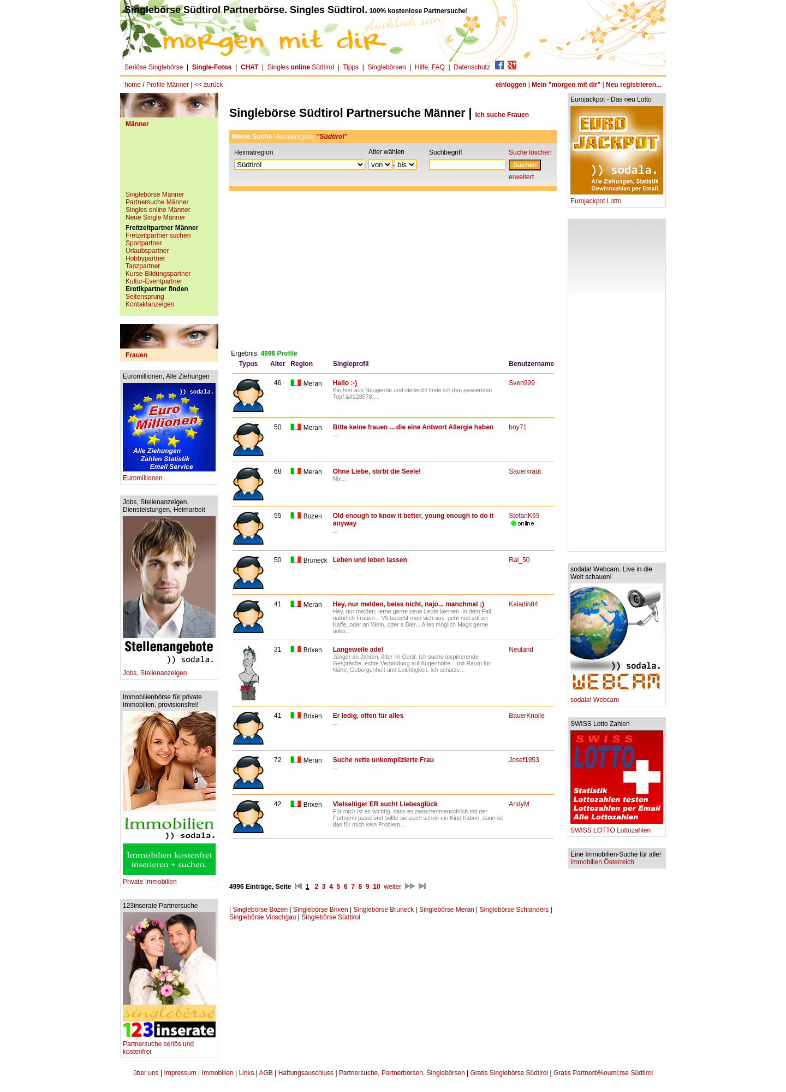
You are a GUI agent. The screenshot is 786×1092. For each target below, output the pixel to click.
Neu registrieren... (634, 84)
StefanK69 (524, 516)
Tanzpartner (143, 266)
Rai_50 (519, 560)
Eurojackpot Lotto (616, 198)
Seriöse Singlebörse (153, 67)
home (132, 84)
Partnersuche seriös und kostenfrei (169, 1044)
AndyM (519, 804)
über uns (146, 1073)
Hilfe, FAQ (430, 67)
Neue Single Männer (155, 217)
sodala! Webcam (616, 697)
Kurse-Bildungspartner (158, 274)
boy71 (518, 427)
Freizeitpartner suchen (158, 235)
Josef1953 (524, 760)
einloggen (511, 84)
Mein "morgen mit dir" (566, 84)
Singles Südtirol (300, 67)
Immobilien (218, 1073)
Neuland (521, 649)
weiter (392, 886)
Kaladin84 (523, 604)
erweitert (521, 177)
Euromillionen (169, 475)
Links (246, 1073)
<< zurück (208, 84)
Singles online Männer (158, 210)
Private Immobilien (169, 879)
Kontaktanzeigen (150, 304)
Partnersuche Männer (157, 202)
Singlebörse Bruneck (384, 909)
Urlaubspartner (147, 251)
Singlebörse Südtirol (330, 917)
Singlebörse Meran (446, 909)
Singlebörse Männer (155, 194)
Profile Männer (167, 84)
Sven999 (521, 383)
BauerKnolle (526, 715)
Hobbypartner (145, 258)
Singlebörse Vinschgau (262, 917)
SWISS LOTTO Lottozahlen (616, 827)
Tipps (351, 67)
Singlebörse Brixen (320, 909)
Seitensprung (145, 296)
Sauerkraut (525, 471)
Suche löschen (530, 152)
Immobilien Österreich (602, 862)
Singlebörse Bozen (260, 909)
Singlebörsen (387, 67)
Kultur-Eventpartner (154, 281)
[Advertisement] (169, 163)
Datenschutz (472, 67)
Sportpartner (144, 243)
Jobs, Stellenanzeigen (169, 670)
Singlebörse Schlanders (514, 909)
